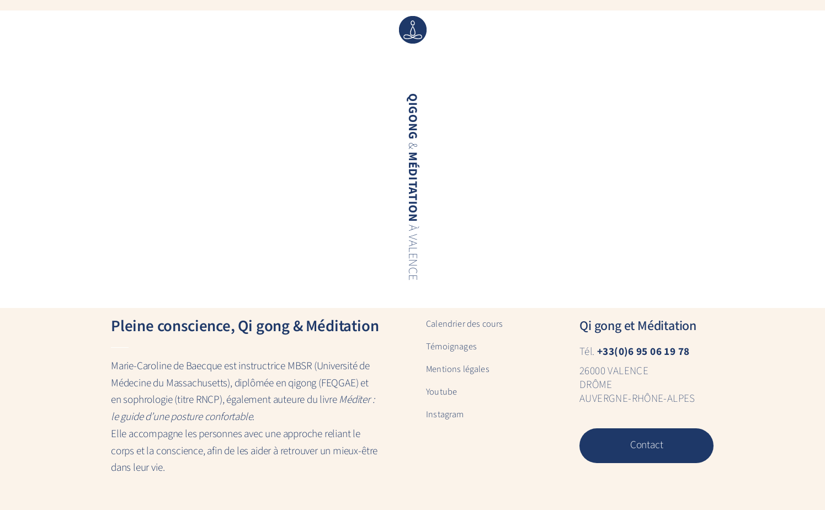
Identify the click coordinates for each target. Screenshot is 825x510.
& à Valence (412, 186)
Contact (646, 445)
